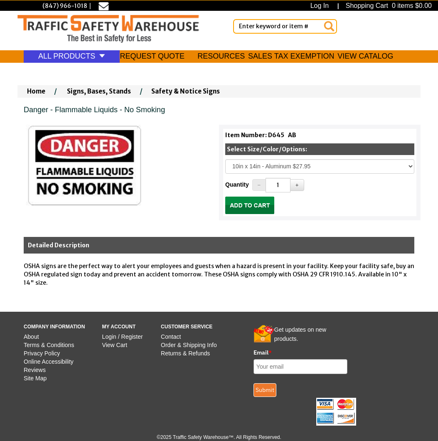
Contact (171, 336)
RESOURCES (221, 56)
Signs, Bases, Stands (99, 91)
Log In (321, 5)
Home (36, 91)
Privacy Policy (42, 353)
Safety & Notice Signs (185, 91)
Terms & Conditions (49, 345)
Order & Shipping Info (189, 345)
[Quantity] (278, 185)
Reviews (35, 370)
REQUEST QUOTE (152, 56)
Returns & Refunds (185, 353)
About (31, 336)
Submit (265, 390)
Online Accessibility (49, 361)
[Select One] (319, 166)
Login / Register (122, 336)
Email (262, 352)
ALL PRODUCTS (71, 56)
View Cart (114, 345)
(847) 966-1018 (64, 6)
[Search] (329, 26)
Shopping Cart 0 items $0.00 (388, 5)
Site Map (35, 378)
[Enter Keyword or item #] (285, 26)
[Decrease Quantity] (259, 185)
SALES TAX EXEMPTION (291, 56)
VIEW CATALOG (365, 56)
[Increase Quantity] (297, 185)
